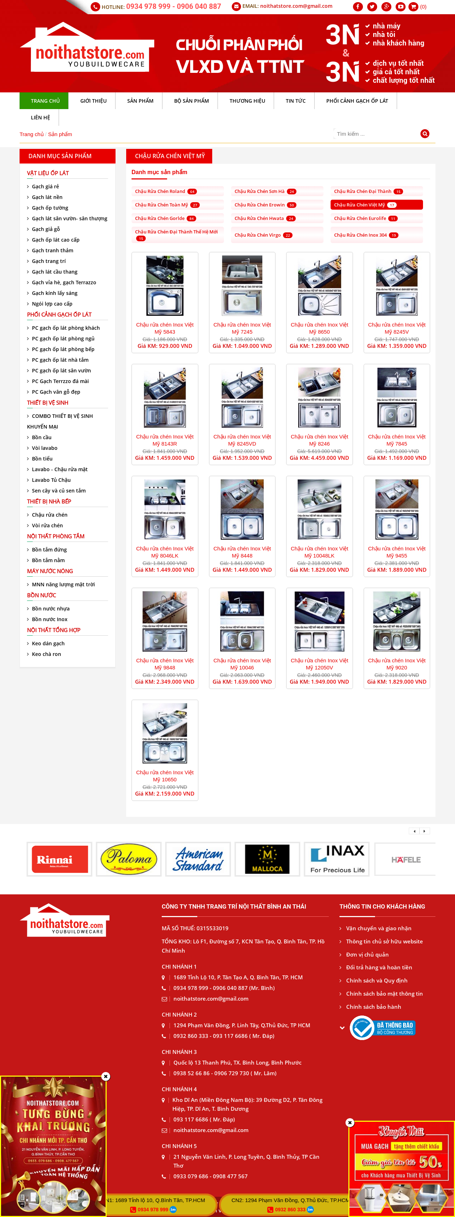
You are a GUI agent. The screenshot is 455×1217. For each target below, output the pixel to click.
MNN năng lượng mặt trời (61, 584)
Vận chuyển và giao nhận (375, 928)
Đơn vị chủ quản (364, 954)
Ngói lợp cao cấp (50, 303)
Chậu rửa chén (47, 514)
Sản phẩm (60, 134)
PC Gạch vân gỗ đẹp (53, 391)
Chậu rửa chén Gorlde (165, 218)
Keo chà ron (44, 654)
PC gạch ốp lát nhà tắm (58, 359)
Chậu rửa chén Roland (166, 191)
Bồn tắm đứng (47, 549)
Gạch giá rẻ (43, 186)
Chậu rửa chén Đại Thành (368, 191)
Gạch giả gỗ (43, 229)
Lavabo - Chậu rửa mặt (57, 469)
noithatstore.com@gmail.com (296, 5)
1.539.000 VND (253, 457)
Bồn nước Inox (47, 619)
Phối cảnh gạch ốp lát (59, 314)
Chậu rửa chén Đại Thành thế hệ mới (176, 234)
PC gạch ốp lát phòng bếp (61, 349)
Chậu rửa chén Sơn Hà (265, 191)
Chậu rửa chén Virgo (264, 235)
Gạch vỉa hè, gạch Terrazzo (61, 282)
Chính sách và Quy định (373, 980)
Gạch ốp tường (47, 207)
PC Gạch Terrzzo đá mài (58, 381)
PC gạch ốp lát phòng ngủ (61, 338)
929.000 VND (175, 345)
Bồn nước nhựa (48, 608)
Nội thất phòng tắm (56, 536)
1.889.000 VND (408, 569)
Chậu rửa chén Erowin (265, 204)
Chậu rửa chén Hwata (265, 218)
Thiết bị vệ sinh (47, 402)
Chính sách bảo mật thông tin (381, 993)
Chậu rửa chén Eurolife (366, 218)
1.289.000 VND (330, 345)
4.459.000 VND (330, 457)
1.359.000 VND (408, 345)
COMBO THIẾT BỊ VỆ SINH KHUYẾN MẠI (60, 421)
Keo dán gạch (46, 643)
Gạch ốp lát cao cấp (53, 239)
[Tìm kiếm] (426, 134)
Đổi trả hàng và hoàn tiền (375, 967)
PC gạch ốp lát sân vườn (59, 370)
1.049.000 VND (253, 345)
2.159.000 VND (175, 793)
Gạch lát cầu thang (52, 271)
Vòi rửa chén (45, 525)
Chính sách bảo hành (370, 1006)
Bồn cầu (39, 437)
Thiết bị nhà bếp (49, 501)
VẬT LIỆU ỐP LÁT (48, 173)
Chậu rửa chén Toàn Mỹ (167, 204)
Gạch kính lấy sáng (52, 293)
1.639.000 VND (253, 681)
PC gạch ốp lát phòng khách (63, 327)
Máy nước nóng (50, 571)
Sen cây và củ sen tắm (56, 490)
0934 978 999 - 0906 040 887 (173, 6)
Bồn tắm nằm (46, 560)
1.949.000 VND (330, 681)
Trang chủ (32, 134)
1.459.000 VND (175, 457)
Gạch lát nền (45, 197)
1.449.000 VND (175, 569)
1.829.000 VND (330, 569)
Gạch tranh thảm (50, 250)
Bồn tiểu (40, 458)
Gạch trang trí (46, 261)
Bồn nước (41, 595)
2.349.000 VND (175, 681)
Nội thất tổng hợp (53, 630)
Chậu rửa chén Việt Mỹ (365, 204)
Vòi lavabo (42, 448)
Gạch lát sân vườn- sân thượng (67, 218)
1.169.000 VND (408, 457)
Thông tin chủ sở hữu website (381, 941)
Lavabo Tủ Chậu (49, 479)
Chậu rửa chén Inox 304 (366, 235)
